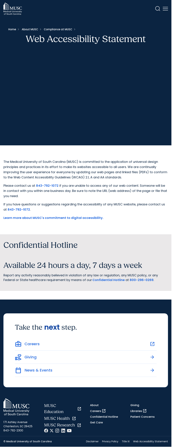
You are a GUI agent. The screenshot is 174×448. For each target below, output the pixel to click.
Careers (98, 411)
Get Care (96, 422)
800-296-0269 (141, 280)
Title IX (126, 441)
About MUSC (30, 29)
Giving (134, 405)
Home (12, 29)
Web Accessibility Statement (150, 441)
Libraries (138, 411)
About (94, 405)
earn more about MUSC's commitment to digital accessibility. (54, 218)
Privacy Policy (110, 441)
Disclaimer (92, 441)
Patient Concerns (142, 417)
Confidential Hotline (108, 280)
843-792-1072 (47, 185)
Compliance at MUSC (58, 29)
